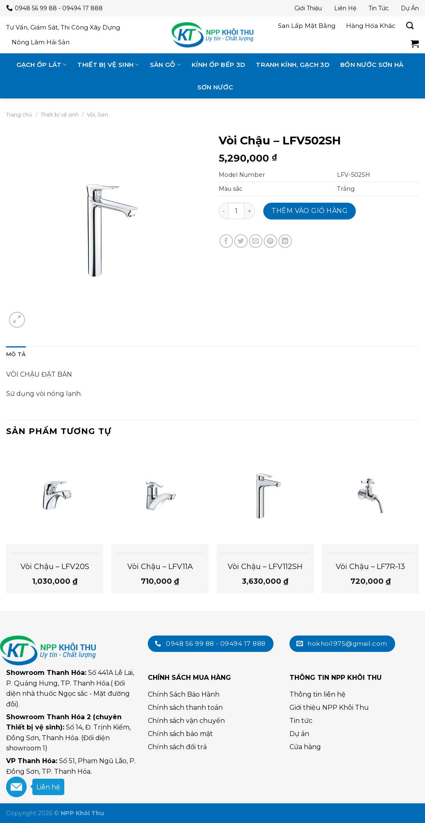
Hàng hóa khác (371, 26)
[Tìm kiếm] (410, 25)
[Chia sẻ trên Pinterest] (270, 241)
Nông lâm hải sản (40, 42)
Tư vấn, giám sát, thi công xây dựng (63, 27)
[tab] (16, 354)
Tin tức (378, 8)
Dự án (410, 8)
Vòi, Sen (97, 114)
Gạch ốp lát (41, 65)
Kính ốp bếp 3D (218, 65)
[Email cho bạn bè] (255, 241)
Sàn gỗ (165, 65)
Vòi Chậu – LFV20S (54, 566)
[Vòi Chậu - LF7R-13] (370, 495)
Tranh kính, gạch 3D (293, 65)
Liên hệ (345, 8)
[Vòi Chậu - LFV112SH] (265, 495)
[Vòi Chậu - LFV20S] (54, 495)
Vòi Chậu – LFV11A (160, 566)
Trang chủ (19, 114)
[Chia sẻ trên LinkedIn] (285, 241)
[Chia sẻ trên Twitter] (241, 241)
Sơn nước (215, 87)
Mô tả (16, 354)
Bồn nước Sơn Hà (372, 65)
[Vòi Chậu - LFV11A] (159, 495)
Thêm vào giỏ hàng (309, 211)
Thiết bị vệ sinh (108, 65)
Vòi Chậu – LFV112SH (265, 566)
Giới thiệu (308, 8)
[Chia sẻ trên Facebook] (226, 241)
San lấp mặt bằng (306, 26)
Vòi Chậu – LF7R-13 (370, 566)
